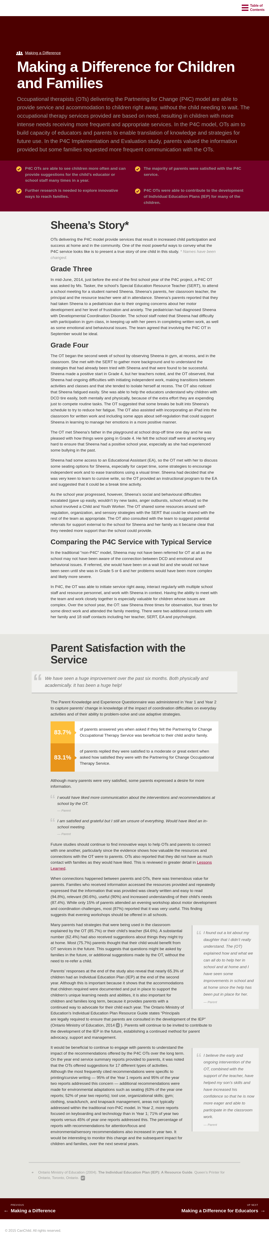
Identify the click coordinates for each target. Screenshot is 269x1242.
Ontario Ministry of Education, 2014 (83, 1025)
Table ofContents (257, 8)
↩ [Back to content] (82, 1178)
